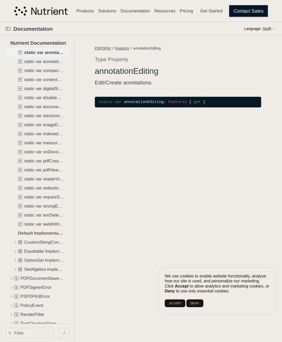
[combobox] (45, 333)
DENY (194, 303)
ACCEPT (175, 303)
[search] (43, 333)
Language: (252, 29)
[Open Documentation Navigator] (8, 29)
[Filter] (45, 333)
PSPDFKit (132, 48)
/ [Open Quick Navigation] (92, 333)
